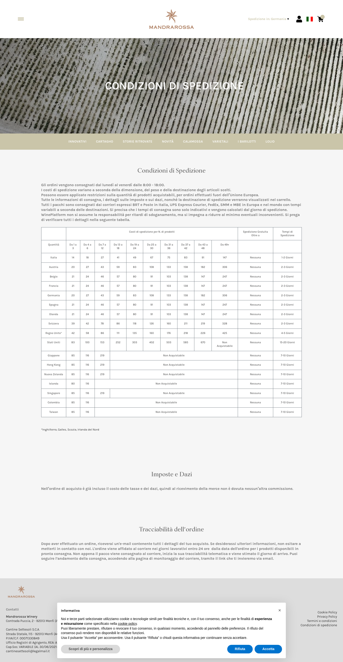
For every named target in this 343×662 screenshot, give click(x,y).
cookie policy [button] (127, 624)
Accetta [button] (268, 649)
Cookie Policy (327, 612)
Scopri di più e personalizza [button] (90, 649)
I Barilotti (247, 141)
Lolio (270, 141)
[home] (171, 19)
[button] (279, 610)
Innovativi (77, 141)
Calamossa (193, 141)
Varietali (220, 141)
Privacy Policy (327, 617)
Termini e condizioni (322, 621)
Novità (168, 141)
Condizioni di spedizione (319, 625)
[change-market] (269, 19)
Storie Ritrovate (137, 141)
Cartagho (104, 141)
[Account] (299, 19)
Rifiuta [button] (240, 649)
